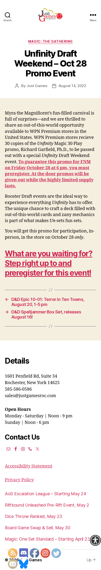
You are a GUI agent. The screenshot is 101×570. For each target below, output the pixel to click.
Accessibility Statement (28, 466)
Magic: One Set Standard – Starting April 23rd (49, 539)
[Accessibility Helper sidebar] (95, 540)
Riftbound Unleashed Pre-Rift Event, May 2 (47, 505)
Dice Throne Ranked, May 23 (33, 516)
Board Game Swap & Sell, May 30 (37, 527)
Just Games (37, 85)
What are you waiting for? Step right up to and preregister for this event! (48, 263)
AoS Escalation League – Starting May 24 (45, 493)
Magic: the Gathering (50, 41)
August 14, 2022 (72, 85)
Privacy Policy (19, 480)
